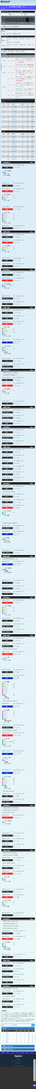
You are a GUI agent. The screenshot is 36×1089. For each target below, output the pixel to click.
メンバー (8, 23)
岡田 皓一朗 (22, 930)
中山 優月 (22, 991)
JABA (22, 1052)
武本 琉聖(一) (7, 188)
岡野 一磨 (14, 109)
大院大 (7, 1040)
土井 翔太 (14, 126)
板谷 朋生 (15, 44)
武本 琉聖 (14, 111)
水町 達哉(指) (7, 278)
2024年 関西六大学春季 (15, 7)
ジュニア (17, 1052)
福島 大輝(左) (7, 310)
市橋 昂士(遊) (7, 629)
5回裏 (4, 72)
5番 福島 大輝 (19, 89)
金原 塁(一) (6, 234)
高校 (8, 1052)
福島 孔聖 (9, 44)
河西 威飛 (14, 149)
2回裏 (4, 60)
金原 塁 (14, 136)
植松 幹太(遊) (7, 296)
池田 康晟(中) (7, 165)
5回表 (4, 66)
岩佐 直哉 (28, 38)
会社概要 (18, 1059)
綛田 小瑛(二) (7, 258)
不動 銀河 (14, 119)
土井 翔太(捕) (7, 301)
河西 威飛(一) (7, 455)
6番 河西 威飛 (19, 93)
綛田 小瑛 (14, 141)
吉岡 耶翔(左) (7, 912)
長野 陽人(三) (7, 968)
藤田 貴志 (21, 38)
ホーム (2, 7)
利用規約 (18, 1063)
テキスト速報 (21, 23)
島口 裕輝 (14, 114)
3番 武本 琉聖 (19, 64)
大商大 (25, 14)
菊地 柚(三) (6, 321)
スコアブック (27, 23)
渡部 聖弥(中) (7, 263)
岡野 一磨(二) (7, 183)
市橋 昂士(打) (7, 494)
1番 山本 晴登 (19, 77)
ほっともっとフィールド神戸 (16, 12)
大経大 (7, 1034)
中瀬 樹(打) (6, 815)
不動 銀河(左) (7, 272)
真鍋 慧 (8, 33)
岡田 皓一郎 (22, 44)
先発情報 (32, 23)
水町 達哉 (14, 121)
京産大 (7, 1036)
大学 (6, 7)
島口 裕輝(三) (7, 206)
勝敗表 (24, 7)
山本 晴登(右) (7, 477)
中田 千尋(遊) (7, 358)
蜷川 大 (14, 154)
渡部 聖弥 (14, 144)
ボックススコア (14, 23)
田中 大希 (9, 38)
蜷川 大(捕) (6, 339)
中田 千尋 (14, 156)
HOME (3, 1052)
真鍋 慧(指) (6, 240)
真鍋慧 (13, 139)
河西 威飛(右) (7, 316)
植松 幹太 (14, 124)
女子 (32, 1052)
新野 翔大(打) (7, 793)
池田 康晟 (14, 106)
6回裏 (4, 86)
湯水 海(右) (6, 225)
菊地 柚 (14, 151)
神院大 (7, 1042)
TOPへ (32, 162)
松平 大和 (14, 42)
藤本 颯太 (9, 42)
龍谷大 (10, 14)
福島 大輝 (14, 146)
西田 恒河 (15, 38)
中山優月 (29, 44)
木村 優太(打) (7, 865)
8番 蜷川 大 (18, 58)
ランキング (29, 7)
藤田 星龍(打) (7, 999)
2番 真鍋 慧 (18, 71)
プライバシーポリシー (18, 1061)
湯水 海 (14, 116)
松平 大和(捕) (7, 1004)
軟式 (27, 1052)
